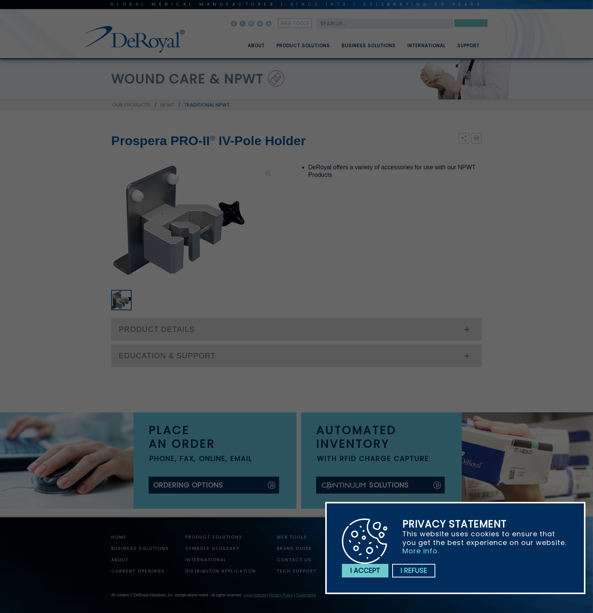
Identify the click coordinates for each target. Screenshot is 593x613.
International (426, 49)
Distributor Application (220, 571)
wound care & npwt (187, 79)
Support (468, 49)
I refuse (414, 570)
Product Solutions (303, 49)
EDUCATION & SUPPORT (167, 355)
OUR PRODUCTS (131, 104)
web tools (295, 23)
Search (471, 24)
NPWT (167, 104)
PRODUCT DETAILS (157, 329)
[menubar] (358, 43)
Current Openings (138, 571)
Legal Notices (254, 595)
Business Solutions (369, 49)
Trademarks (306, 595)
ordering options (188, 485)
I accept (365, 570)
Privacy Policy (281, 595)
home (119, 537)
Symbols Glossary (212, 548)
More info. (420, 551)
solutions (365, 485)
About (256, 49)
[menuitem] (250, 43)
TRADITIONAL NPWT (207, 104)
